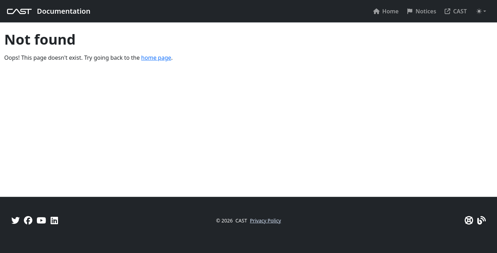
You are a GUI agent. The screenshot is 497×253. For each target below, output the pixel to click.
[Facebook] (28, 220)
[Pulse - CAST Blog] (481, 220)
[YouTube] (41, 220)
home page (156, 57)
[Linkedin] (54, 220)
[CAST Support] (469, 220)
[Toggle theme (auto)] (481, 11)
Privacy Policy (265, 220)
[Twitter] (15, 220)
